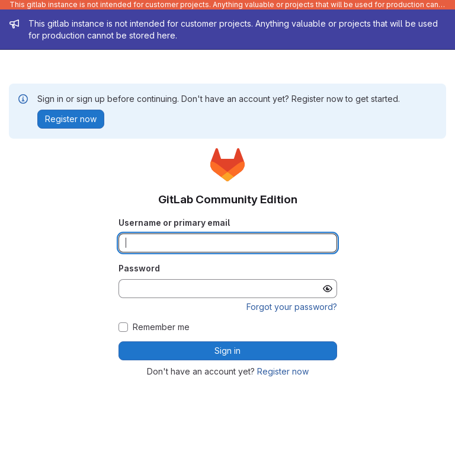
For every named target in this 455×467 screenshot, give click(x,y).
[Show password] (327, 288)
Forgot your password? (291, 307)
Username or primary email (174, 222)
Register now (283, 371)
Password (139, 268)
